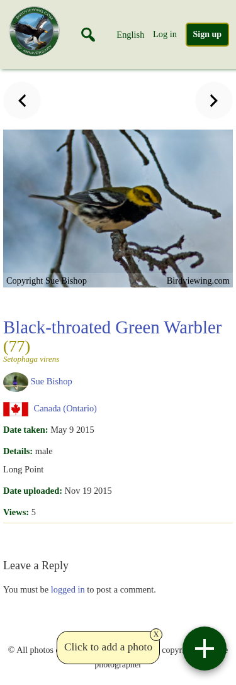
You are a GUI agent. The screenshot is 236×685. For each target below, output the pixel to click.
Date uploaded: (32, 491)
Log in (165, 34)
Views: (16, 512)
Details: (18, 451)
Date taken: (25, 430)
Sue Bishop (51, 381)
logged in (68, 589)
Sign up (207, 34)
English (130, 35)
